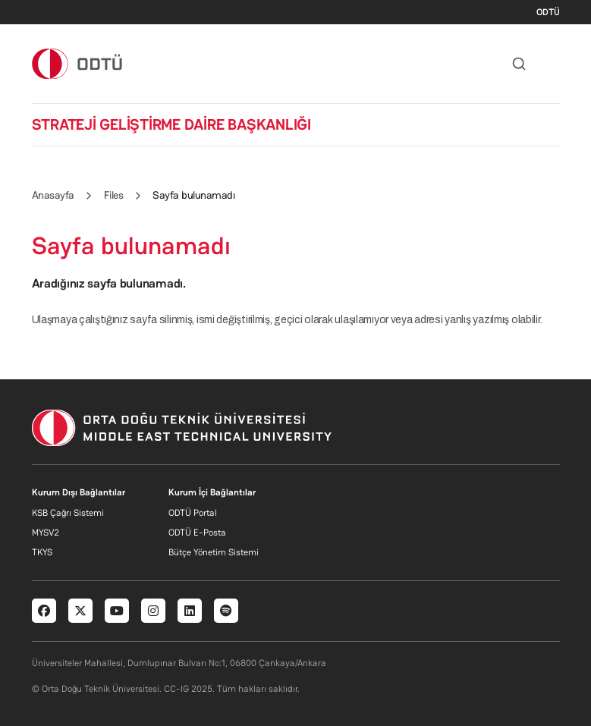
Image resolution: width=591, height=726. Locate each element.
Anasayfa (53, 195)
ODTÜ (548, 12)
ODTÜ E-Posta (197, 532)
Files (114, 195)
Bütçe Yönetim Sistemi (213, 552)
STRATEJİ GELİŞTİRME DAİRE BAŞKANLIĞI (171, 124)
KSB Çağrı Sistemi (68, 513)
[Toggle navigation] (552, 63)
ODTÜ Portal (192, 513)
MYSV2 (45, 532)
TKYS (42, 552)
